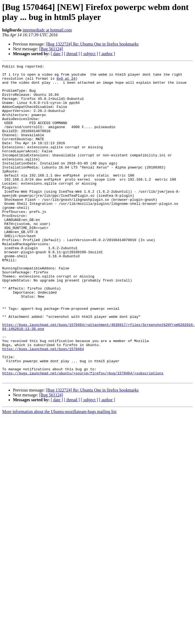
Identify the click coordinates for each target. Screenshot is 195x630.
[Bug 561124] (51, 49)
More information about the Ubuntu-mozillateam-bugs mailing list (59, 474)
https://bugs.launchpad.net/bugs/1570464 (43, 406)
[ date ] (57, 53)
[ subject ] (89, 53)
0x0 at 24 (66, 81)
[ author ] (107, 53)
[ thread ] (72, 53)
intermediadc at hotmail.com (47, 30)
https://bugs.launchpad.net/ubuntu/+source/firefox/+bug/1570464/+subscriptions (83, 435)
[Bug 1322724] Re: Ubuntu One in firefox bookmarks (92, 44)
